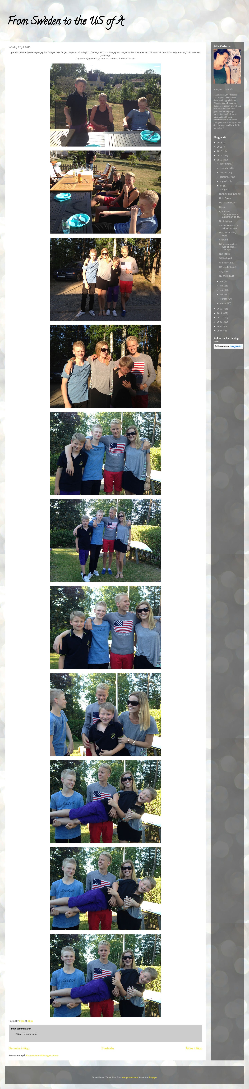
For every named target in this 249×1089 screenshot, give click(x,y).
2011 (220, 313)
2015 (220, 151)
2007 (220, 330)
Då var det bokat (227, 267)
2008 (220, 326)
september (225, 177)
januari (223, 303)
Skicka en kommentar (26, 1034)
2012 (220, 308)
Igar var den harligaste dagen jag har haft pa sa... (230, 214)
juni (222, 281)
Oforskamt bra (226, 262)
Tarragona (224, 189)
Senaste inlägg (19, 1048)
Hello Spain (225, 198)
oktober (224, 172)
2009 (220, 322)
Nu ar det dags (226, 276)
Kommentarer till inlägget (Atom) (42, 1055)
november (225, 168)
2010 (220, 317)
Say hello (223, 271)
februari (224, 299)
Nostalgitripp (225, 221)
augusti (224, 181)
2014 (220, 155)
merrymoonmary (130, 1077)
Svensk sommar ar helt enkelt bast (228, 227)
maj (222, 285)
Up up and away (227, 202)
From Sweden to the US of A (65, 22)
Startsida (107, 1048)
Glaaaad (223, 239)
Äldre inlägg (194, 1048)
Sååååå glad (225, 258)
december (225, 163)
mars (222, 294)
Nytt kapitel (224, 254)
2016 (220, 146)
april (222, 290)
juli (221, 185)
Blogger (153, 1077)
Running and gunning (230, 194)
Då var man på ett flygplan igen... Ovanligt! (228, 247)
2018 (220, 142)
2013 (220, 160)
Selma (222, 207)
